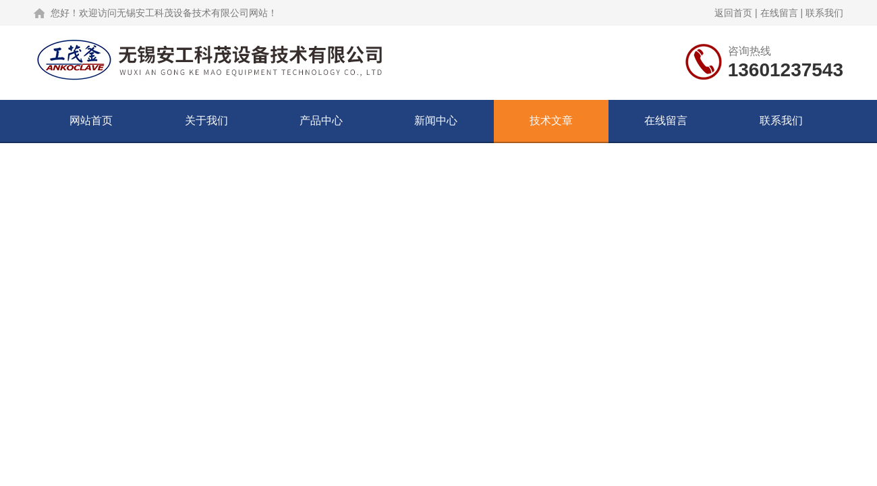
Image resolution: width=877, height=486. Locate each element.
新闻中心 (435, 120)
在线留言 (779, 12)
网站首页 (91, 120)
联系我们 (824, 12)
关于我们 (206, 120)
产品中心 (321, 120)
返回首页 (733, 12)
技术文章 (551, 120)
